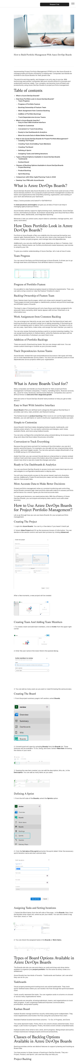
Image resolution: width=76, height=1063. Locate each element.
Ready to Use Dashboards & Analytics (32, 132)
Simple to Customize (26, 126)
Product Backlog (24, 170)
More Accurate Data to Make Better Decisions (35, 135)
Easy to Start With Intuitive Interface (32, 122)
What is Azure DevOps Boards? (28, 96)
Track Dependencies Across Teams (32, 117)
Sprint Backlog (24, 174)
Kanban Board (23, 162)
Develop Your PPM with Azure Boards (30, 180)
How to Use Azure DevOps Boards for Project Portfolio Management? (42, 139)
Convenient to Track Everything (30, 129)
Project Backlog (24, 167)
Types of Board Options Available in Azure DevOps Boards (38, 157)
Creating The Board (25, 147)
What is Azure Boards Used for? (28, 120)
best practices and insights (26, 205)
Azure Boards (28, 526)
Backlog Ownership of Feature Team (32, 107)
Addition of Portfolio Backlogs (29, 114)
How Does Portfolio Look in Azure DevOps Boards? (35, 99)
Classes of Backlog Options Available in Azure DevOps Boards (39, 165)
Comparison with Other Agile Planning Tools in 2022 (36, 177)
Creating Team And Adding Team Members (34, 144)
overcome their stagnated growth (39, 395)
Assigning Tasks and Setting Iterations (33, 154)
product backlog (36, 416)
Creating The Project (26, 140)
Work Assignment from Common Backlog (34, 111)
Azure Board (18, 410)
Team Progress (24, 101)
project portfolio (39, 969)
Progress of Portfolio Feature (29, 104)
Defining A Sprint (24, 150)
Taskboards (22, 159)
